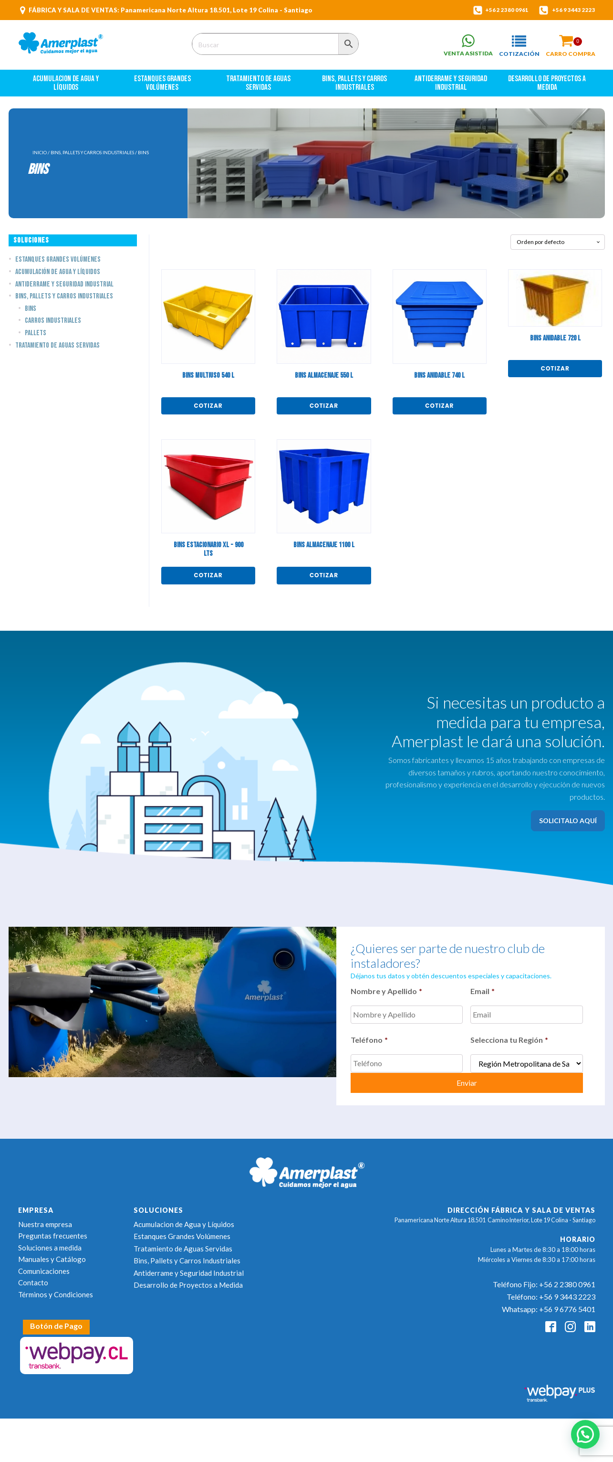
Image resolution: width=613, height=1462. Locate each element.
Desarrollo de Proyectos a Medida (547, 87)
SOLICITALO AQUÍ (568, 824)
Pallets (35, 337)
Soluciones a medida (50, 1244)
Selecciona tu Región (509, 1040)
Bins (30, 312)
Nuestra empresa (45, 1221)
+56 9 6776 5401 (567, 1305)
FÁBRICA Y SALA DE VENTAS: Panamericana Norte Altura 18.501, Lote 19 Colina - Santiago (170, 10)
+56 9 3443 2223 (570, 10)
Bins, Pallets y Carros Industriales (355, 87)
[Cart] (570, 42)
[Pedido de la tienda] (557, 246)
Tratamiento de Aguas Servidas (259, 87)
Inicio (39, 156)
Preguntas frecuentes (52, 1232)
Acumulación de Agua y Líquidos (57, 276)
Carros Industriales (53, 324)
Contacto (33, 1279)
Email (482, 994)
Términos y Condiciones (55, 1291)
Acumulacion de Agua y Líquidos (66, 87)
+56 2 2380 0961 (496, 10)
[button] (514, 46)
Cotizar (208, 409)
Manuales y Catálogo (52, 1255)
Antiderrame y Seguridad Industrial (451, 87)
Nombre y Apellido (386, 994)
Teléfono (369, 1040)
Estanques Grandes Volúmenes (163, 87)
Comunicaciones (44, 1267)
